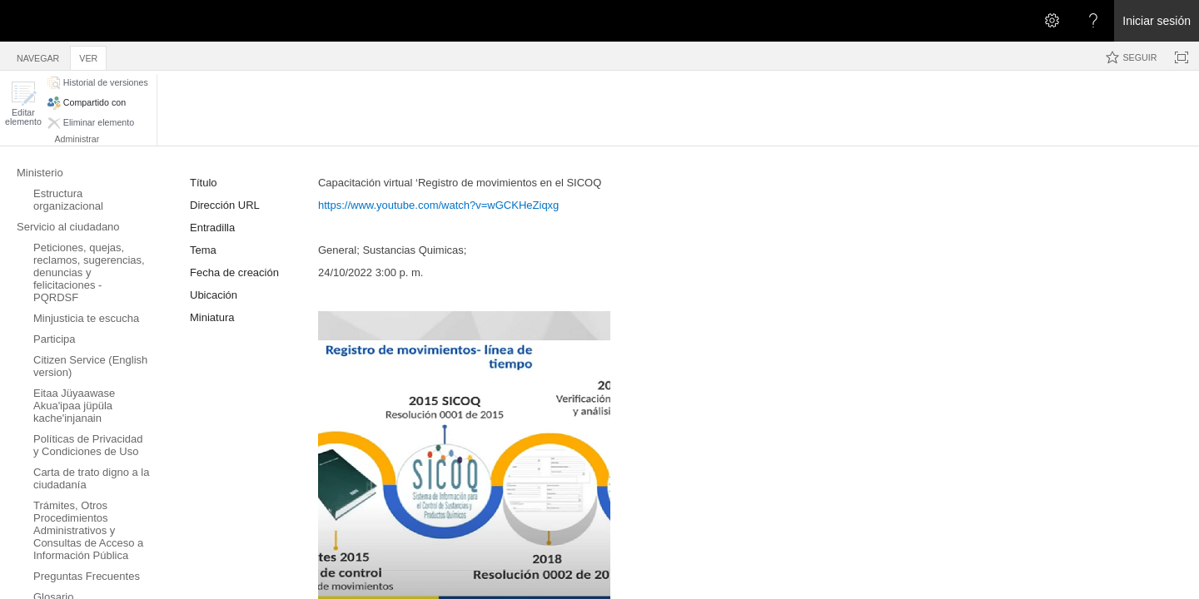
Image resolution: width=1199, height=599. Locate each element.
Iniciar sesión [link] (1156, 20)
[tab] (37, 55)
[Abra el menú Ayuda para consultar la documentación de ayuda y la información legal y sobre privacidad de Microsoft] (1093, 21)
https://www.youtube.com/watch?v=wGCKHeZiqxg (438, 205)
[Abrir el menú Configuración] (1051, 21)
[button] (23, 103)
